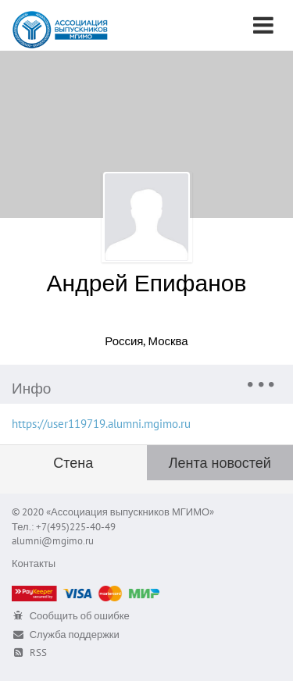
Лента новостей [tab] (220, 463)
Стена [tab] (73, 463)
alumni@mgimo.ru (53, 540)
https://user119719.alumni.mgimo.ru (101, 423)
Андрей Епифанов (147, 282)
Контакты (33, 563)
